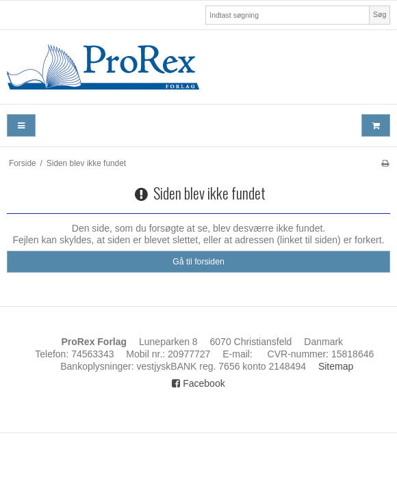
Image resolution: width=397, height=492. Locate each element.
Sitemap (335, 366)
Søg (379, 14)
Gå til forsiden (198, 261)
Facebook (198, 383)
